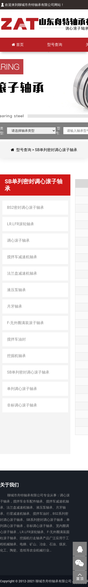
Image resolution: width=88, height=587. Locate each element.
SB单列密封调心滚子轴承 (56, 150)
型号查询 (23, 150)
